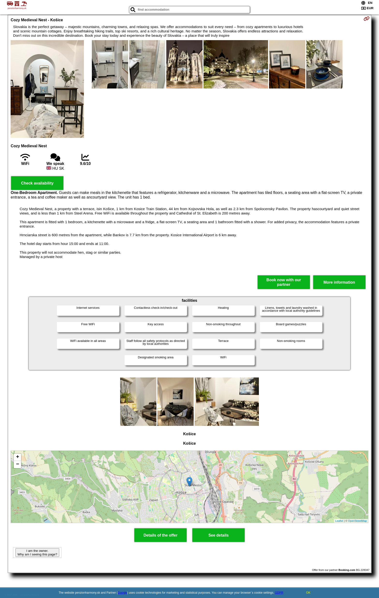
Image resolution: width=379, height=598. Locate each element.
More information (339, 282)
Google (122, 592)
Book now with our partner (283, 282)
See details (218, 535)
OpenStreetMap (357, 520)
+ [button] (17, 457)
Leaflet (339, 520)
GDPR (279, 592)
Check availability (37, 183)
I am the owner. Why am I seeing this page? (37, 552)
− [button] (17, 464)
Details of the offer (160, 535)
